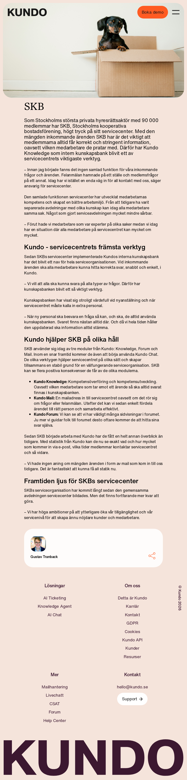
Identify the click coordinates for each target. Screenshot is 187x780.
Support (132, 699)
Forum (55, 712)
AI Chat (54, 614)
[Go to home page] (27, 12)
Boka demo (153, 12)
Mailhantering (55, 686)
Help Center (54, 720)
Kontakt (132, 614)
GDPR (132, 623)
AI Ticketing (54, 598)
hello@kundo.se (132, 686)
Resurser (132, 656)
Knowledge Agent (55, 606)
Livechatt (54, 695)
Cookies (132, 631)
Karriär (132, 606)
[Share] (152, 555)
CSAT (54, 703)
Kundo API (132, 639)
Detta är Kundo (132, 598)
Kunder (132, 648)
